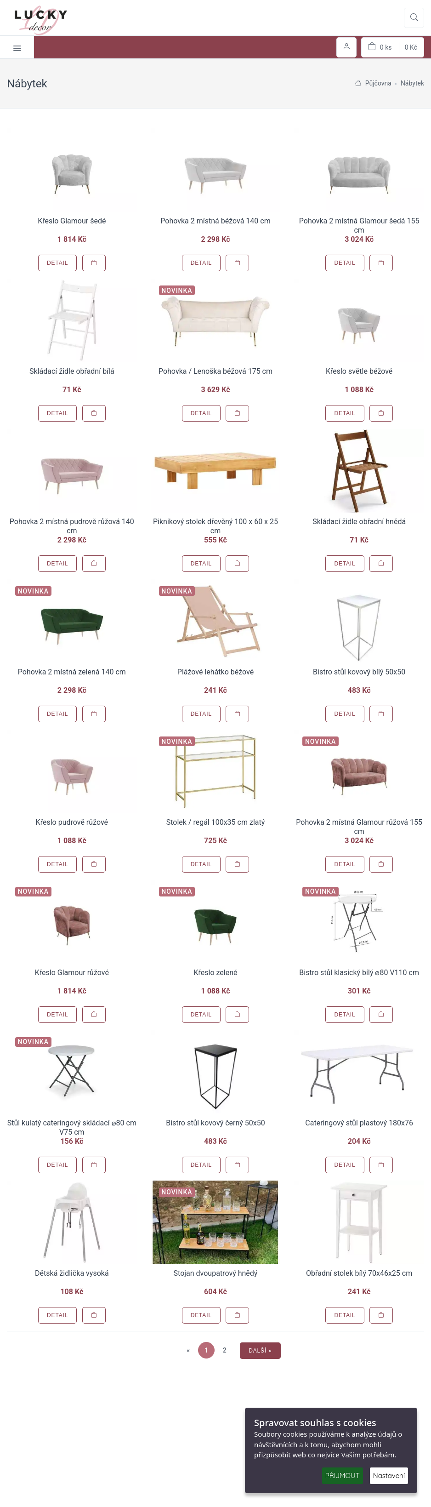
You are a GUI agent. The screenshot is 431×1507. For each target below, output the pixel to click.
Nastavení (389, 1475)
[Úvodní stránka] (358, 83)
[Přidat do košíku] (94, 263)
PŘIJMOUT (342, 1475)
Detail (57, 263)
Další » (260, 1350)
